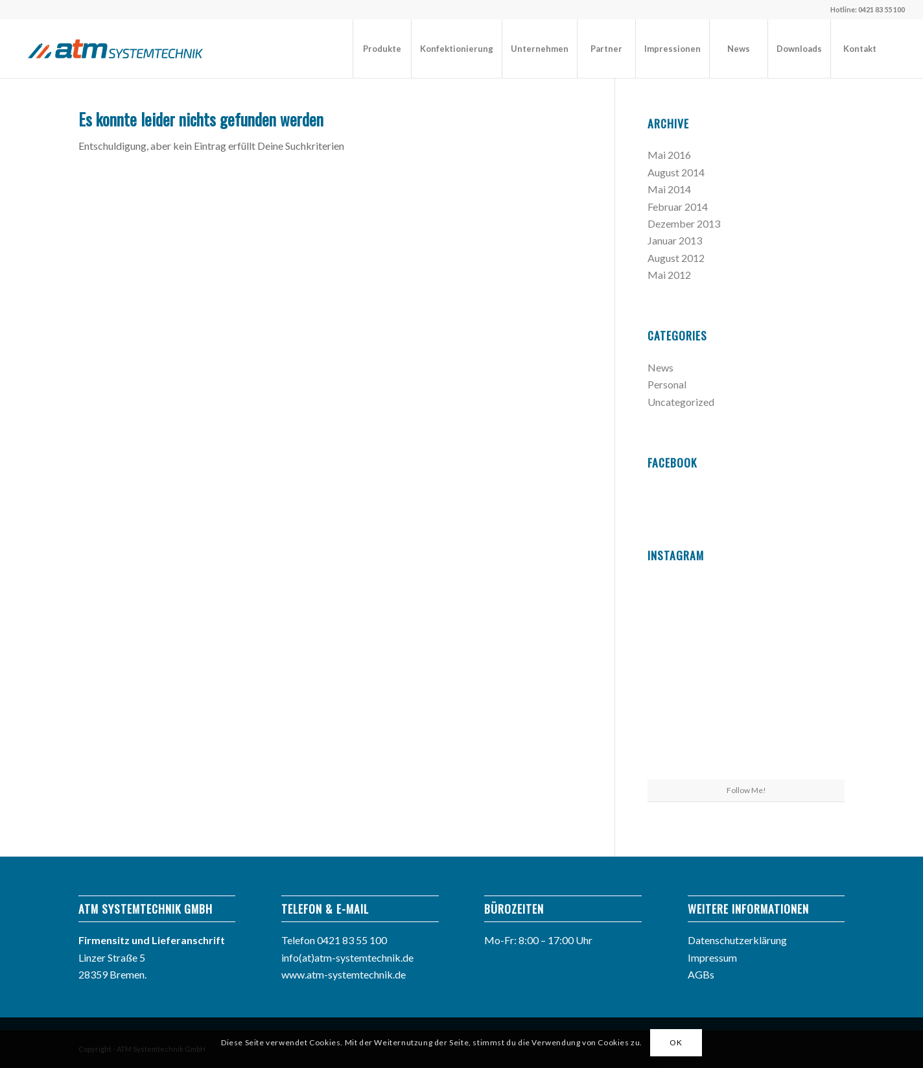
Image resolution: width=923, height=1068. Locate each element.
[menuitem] (382, 48)
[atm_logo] (115, 48)
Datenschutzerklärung (737, 940)
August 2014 (676, 172)
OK (676, 1042)
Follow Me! (746, 790)
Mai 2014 (669, 189)
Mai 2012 (669, 274)
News (660, 367)
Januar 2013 (675, 240)
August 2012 (676, 258)
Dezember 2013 (684, 223)
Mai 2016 (669, 154)
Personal (667, 384)
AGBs (701, 974)
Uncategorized (681, 402)
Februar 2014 (678, 206)
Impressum (712, 957)
